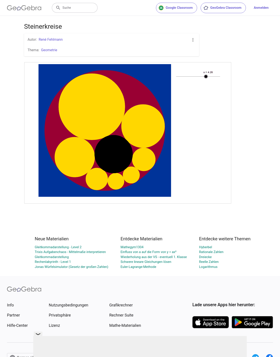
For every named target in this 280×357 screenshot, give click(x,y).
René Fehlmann (51, 39)
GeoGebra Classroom (222, 8)
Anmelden (261, 8)
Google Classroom (176, 8)
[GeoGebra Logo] (24, 8)
